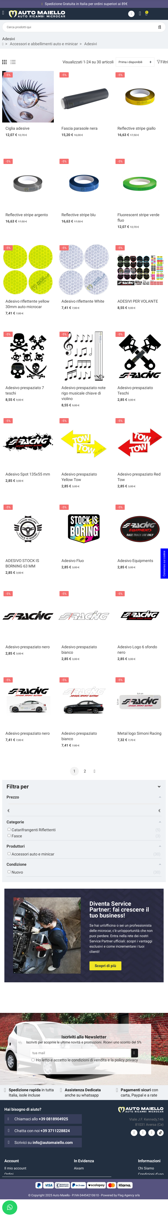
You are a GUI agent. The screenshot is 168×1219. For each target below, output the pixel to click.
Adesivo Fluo (72, 560)
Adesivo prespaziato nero (27, 647)
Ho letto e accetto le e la (87, 1060)
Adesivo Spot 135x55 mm (27, 474)
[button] (105, 965)
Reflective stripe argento (26, 214)
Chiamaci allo (41, 1119)
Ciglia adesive (17, 128)
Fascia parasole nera (79, 128)
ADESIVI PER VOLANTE (137, 301)
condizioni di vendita (89, 1060)
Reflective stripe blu (78, 214)
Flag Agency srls (129, 1215)
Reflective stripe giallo (136, 128)
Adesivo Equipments (135, 560)
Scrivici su (43, 1142)
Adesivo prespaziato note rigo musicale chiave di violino (83, 393)
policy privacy (126, 1060)
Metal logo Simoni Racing (139, 733)
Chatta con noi (42, 1130)
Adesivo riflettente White (82, 301)
